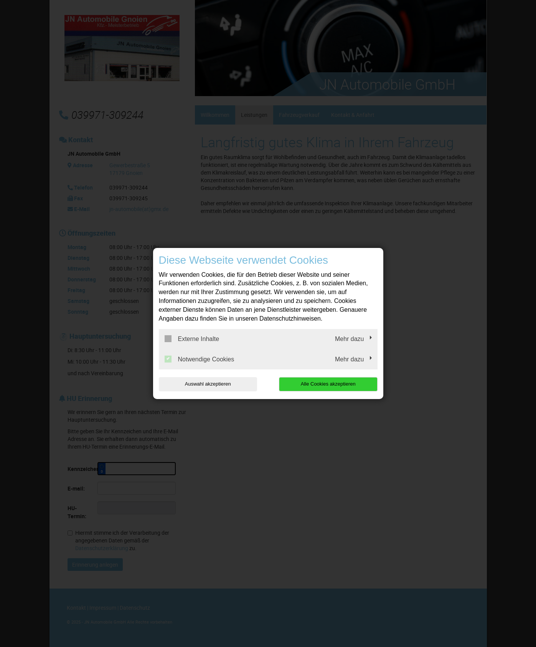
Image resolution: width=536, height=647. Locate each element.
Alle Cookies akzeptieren (328, 384)
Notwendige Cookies (199, 359)
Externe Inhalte (192, 338)
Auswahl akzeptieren (208, 384)
